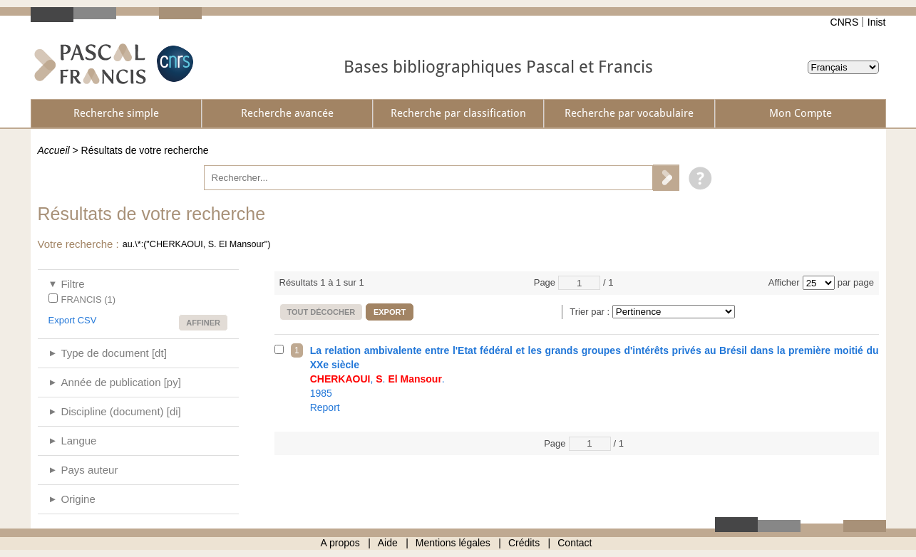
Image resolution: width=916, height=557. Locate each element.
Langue (78, 440)
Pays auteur (89, 470)
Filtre (72, 284)
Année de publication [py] (120, 382)
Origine (78, 499)
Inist (877, 22)
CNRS (844, 22)
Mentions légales (453, 542)
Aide (388, 542)
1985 (594, 379)
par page (856, 282)
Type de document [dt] (113, 353)
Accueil (54, 150)
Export (390, 312)
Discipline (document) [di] (120, 411)
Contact (574, 542)
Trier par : (591, 311)
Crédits (524, 542)
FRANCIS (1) (88, 299)
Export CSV (72, 320)
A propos (340, 542)
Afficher (784, 282)
